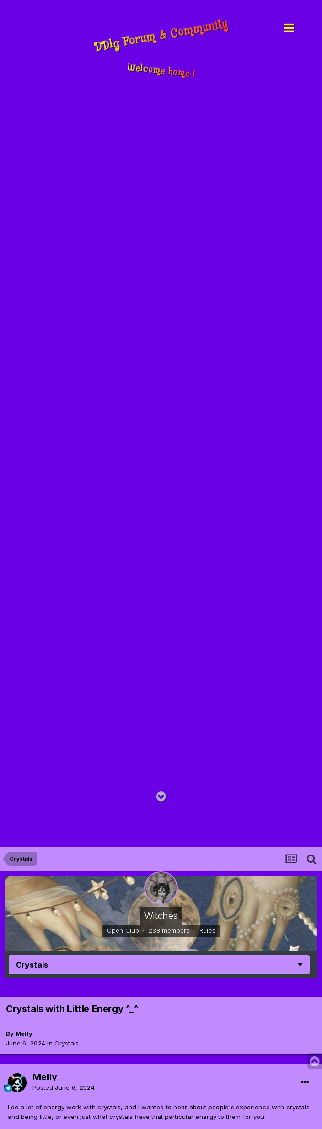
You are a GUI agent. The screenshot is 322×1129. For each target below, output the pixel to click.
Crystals (66, 1043)
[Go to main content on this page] (161, 797)
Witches (161, 915)
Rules (207, 930)
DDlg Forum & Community (161, 35)
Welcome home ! (161, 71)
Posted (63, 1087)
